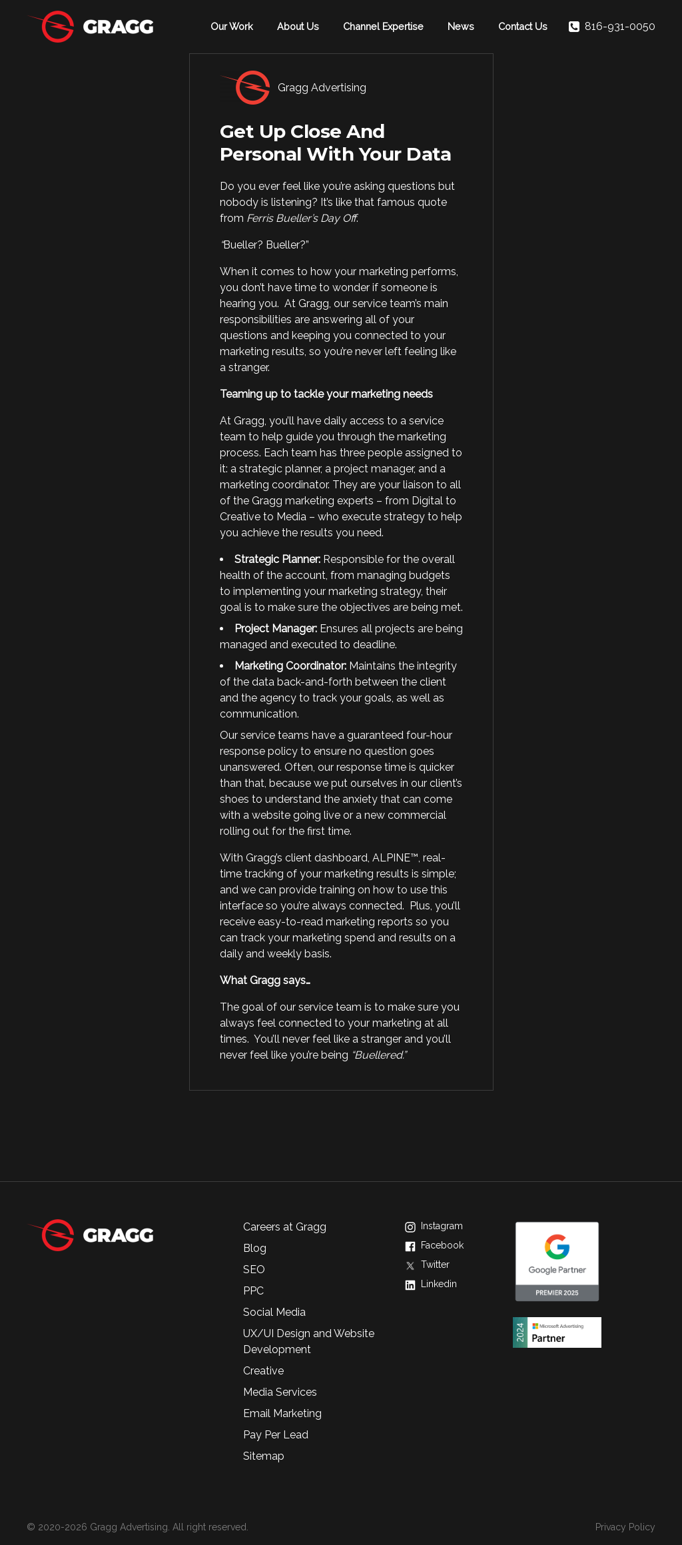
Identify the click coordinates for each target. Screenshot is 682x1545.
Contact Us (522, 26)
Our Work (231, 26)
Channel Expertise (383, 26)
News (461, 26)
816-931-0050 (612, 26)
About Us (298, 26)
